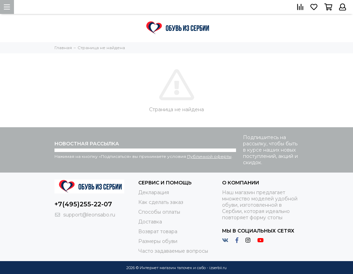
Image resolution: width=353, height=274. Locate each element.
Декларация (153, 192)
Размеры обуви (157, 241)
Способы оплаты (159, 212)
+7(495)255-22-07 (83, 204)
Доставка (150, 222)
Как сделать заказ (160, 202)
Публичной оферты (209, 156)
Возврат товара (157, 231)
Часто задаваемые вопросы (173, 251)
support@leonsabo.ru (89, 215)
